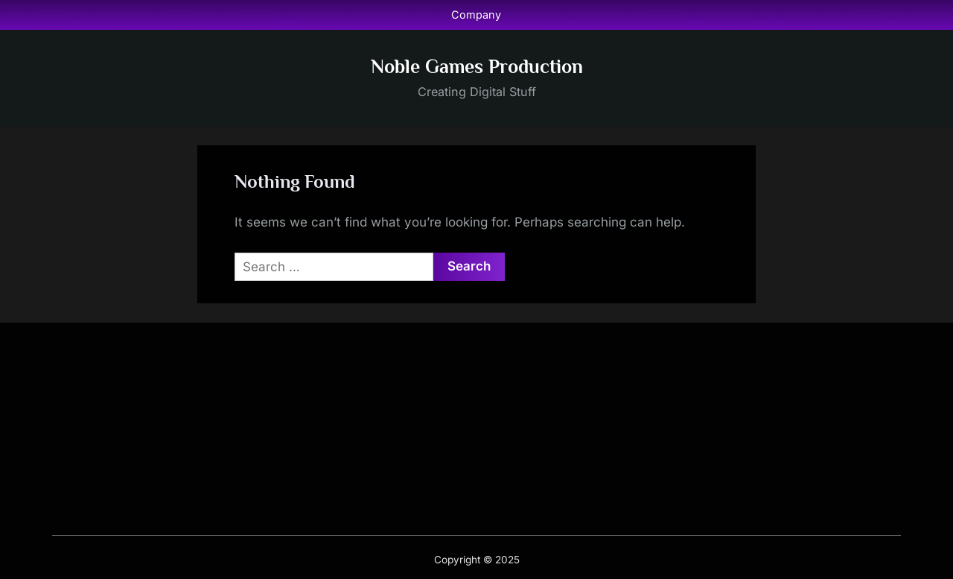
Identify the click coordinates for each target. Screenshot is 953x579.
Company (476, 14)
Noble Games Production (477, 66)
